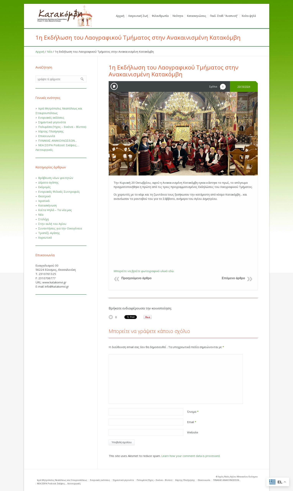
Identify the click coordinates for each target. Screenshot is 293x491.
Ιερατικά (43, 201)
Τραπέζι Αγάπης (49, 233)
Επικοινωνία (46, 136)
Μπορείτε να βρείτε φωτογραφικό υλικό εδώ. (144, 271)
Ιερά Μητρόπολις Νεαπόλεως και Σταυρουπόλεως (62, 480)
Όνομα (193, 412)
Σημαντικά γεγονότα (52, 122)
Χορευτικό (45, 237)
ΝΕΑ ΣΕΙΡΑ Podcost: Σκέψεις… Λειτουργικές (59, 483)
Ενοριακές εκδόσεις (51, 117)
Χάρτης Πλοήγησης (51, 131)
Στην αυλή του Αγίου (52, 224)
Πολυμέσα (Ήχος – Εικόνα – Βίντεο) (62, 127)
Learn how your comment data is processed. (190, 456)
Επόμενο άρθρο (233, 278)
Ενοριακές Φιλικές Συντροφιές (59, 191)
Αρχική (39, 51)
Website (192, 432)
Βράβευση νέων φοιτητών (55, 178)
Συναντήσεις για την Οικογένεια (60, 228)
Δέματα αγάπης (48, 182)
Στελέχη (43, 219)
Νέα (49, 51)
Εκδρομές (44, 187)
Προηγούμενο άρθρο (136, 278)
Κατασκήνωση (47, 205)
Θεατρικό (44, 196)
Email (191, 422)
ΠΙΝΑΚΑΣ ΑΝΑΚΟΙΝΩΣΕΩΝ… (57, 140)
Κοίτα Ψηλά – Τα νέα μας (55, 210)
